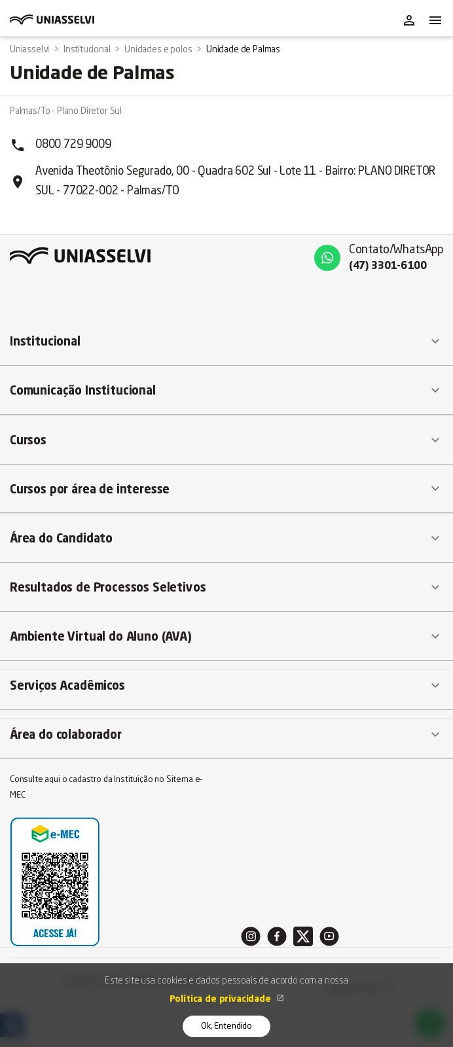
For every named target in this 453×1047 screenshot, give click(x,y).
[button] (226, 342)
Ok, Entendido (226, 1026)
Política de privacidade (222, 999)
